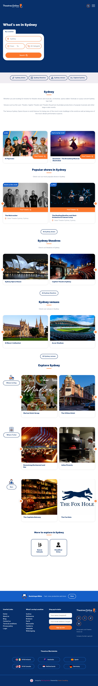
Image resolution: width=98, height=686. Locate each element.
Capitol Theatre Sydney (61, 282)
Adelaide (29, 628)
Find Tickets (40, 156)
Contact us (7, 621)
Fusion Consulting (63, 680)
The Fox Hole (66, 517)
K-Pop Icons (9, 159)
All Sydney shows (49, 232)
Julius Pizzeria (67, 465)
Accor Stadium (58, 343)
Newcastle (30, 623)
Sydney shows (18, 78)
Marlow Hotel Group (31, 413)
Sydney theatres (38, 78)
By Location (9, 31)
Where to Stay (11, 383)
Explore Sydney (78, 78)
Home (5, 614)
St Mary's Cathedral (13, 343)
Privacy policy (8, 626)
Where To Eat (11, 435)
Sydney (28, 614)
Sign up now (60, 627)
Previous (2, 204)
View (72, 596)
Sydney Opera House (13, 282)
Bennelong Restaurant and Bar (34, 466)
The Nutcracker (11, 215)
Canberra (29, 626)
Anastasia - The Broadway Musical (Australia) (66, 160)
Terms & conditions (10, 623)
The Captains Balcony (32, 517)
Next (96, 204)
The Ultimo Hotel (68, 413)
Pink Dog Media (45, 680)
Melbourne (30, 616)
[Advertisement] (49, 577)
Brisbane (29, 619)
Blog (4, 619)
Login (5, 628)
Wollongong (30, 631)
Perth (28, 621)
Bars (11, 487)
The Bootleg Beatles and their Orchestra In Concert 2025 (64, 216)
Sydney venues (58, 78)
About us (6, 616)
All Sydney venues (49, 356)
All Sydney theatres (49, 293)
